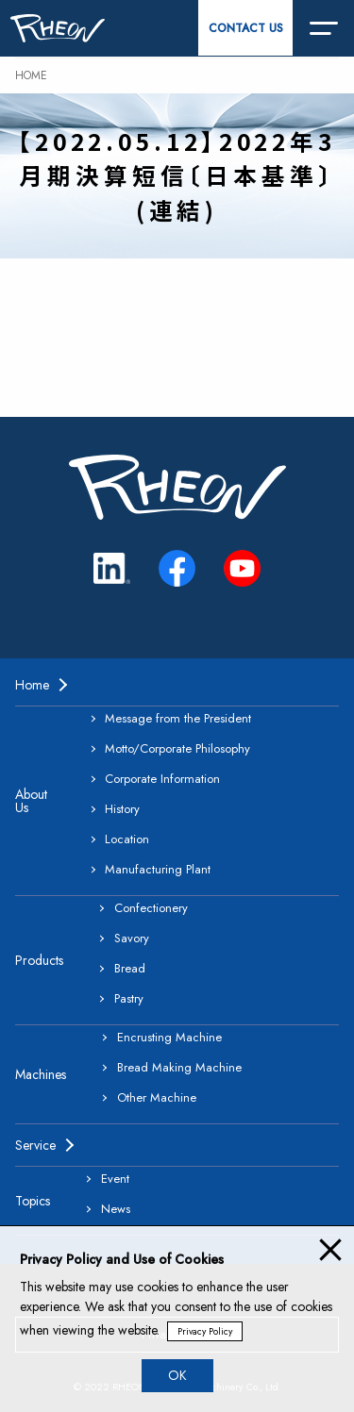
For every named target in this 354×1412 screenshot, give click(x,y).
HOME (31, 75)
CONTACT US (246, 28)
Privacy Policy (204, 1331)
